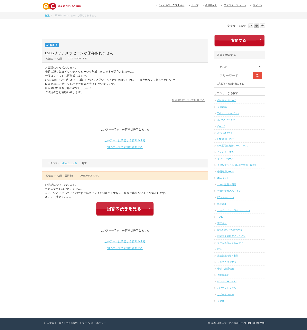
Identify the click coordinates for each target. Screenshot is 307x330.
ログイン (257, 5)
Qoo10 (221, 126)
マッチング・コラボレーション (233, 210)
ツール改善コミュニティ (230, 242)
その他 (220, 301)
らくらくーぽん (225, 152)
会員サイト (211, 5)
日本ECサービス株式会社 (230, 323)
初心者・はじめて (226, 100)
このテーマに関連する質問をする (124, 140)
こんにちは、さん (171, 5)
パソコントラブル (226, 288)
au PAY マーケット (227, 119)
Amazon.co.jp (225, 132)
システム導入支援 (226, 262)
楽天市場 (222, 106)
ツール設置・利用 (226, 184)
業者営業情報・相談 (227, 255)
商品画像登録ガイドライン (231, 236)
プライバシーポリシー (94, 323)
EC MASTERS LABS (227, 281)
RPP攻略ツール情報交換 (230, 229)
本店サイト (223, 178)
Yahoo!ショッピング (228, 113)
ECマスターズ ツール (235, 5)
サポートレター (225, 294)
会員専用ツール (225, 171)
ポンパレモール (225, 158)
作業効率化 (223, 275)
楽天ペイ (222, 223)
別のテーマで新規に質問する (125, 147)
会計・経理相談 (225, 268)
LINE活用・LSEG (68, 163)
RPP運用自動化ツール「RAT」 (233, 145)
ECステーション (225, 197)
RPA (219, 249)
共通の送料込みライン (229, 191)
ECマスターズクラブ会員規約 (62, 323)
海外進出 (222, 203)
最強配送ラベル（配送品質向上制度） (237, 165)
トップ (194, 5)
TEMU (220, 216)
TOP (47, 15)
